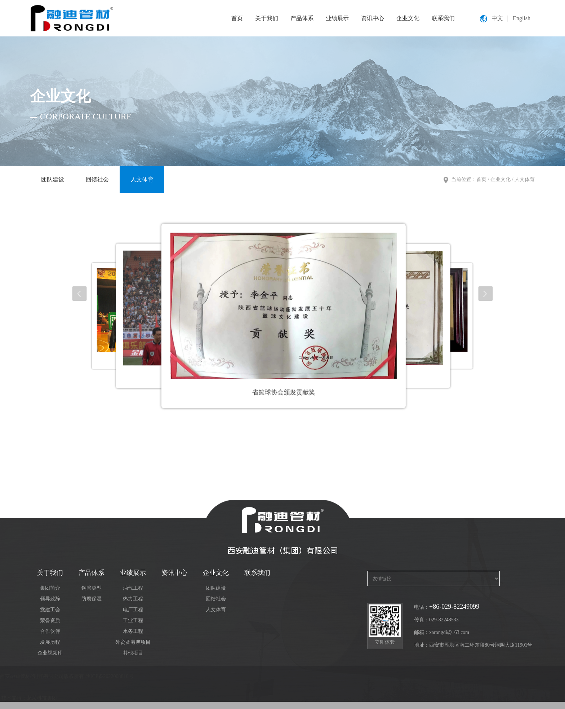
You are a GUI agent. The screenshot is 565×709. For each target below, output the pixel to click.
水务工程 (133, 631)
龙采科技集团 (42, 698)
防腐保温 (91, 599)
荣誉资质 (50, 620)
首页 (237, 18)
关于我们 (266, 18)
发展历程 (50, 642)
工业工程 (133, 620)
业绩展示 (337, 18)
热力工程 (133, 599)
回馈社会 (97, 179)
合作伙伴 (50, 631)
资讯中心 (372, 18)
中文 (497, 18)
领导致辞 (50, 599)
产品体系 (301, 18)
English (521, 18)
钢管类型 (91, 588)
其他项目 (133, 653)
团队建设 (52, 179)
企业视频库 (50, 653)
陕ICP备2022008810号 (109, 676)
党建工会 (50, 609)
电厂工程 (133, 609)
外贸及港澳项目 (133, 642)
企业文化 (407, 18)
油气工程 (133, 588)
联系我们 (443, 18)
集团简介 (50, 588)
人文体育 (142, 179)
